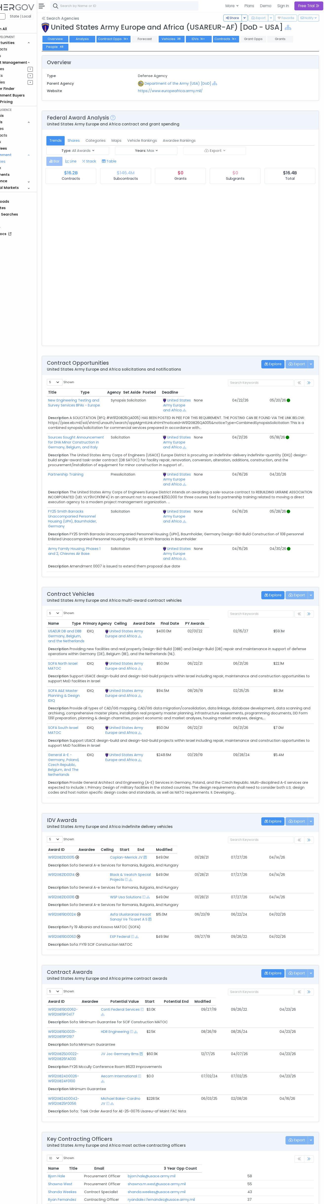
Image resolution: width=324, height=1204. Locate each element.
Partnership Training (88, 469)
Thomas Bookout (85, 1144)
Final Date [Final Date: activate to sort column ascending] (274, 598)
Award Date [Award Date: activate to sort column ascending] (248, 598)
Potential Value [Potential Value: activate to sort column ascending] (211, 947)
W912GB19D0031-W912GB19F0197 (98, 972)
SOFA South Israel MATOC (93, 698)
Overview (77, 39)
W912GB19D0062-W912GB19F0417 (98, 955)
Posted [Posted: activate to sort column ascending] (279, 392)
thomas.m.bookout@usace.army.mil (203, 1144)
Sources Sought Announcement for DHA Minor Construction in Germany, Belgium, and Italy (111, 440)
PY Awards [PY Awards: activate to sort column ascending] (299, 598)
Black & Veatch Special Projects (140, 830)
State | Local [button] (43, 16)
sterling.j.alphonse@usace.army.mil (202, 1136)
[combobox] (147, 6)
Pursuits (18, 75)
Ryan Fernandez (85, 1120)
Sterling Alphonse (86, 1136)
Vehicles (18, 128)
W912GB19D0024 (84, 865)
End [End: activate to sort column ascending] (267, 805)
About (70, 1196)
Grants (17, 55)
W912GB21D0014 (84, 830)
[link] (309, 383)
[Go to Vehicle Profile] (99, 812)
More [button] (231, 5)
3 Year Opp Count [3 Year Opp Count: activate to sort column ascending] (279, 1089)
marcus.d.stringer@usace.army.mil (202, 1151)
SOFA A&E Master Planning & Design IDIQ (106, 661)
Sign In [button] (283, 5)
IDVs (221, 39)
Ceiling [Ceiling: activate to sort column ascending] (224, 598)
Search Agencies (83, 18)
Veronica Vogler (85, 1167)
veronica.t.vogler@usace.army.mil (201, 1167)
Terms (103, 1196)
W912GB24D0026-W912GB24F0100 (100, 1006)
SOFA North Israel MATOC (92, 633)
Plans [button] (249, 5)
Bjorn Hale (79, 1097)
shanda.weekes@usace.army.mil (200, 1112)
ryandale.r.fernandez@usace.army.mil (205, 1120)
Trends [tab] (78, 140)
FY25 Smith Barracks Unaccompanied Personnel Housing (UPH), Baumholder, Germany (120, 504)
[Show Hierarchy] (310, 27)
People (17, 167)
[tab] (77, 161)
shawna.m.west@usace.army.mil (200, 1105)
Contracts (20, 49)
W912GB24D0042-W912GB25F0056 (100, 1024)
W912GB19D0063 (84, 882)
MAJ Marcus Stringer (88, 1151)
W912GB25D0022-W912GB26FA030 (100, 989)
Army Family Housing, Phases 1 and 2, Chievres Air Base (118, 528)
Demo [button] (265, 5)
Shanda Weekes (85, 1112)
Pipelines (19, 68)
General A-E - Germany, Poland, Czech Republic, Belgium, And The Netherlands (105, 728)
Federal (15, 16)
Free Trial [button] (308, 5)
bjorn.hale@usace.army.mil (195, 1097)
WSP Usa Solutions (128, 847)
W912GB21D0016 (84, 847)
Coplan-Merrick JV (128, 812)
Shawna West (83, 1105)
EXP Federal (122, 882)
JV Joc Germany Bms (154, 989)
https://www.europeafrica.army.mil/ (185, 90)
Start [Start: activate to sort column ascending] (248, 805)
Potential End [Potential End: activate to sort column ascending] (267, 947)
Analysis (104, 39)
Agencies (19, 161)
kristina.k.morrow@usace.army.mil (201, 1128)
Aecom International (153, 1006)
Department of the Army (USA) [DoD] (192, 83)
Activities (19, 82)
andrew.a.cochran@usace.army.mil (203, 1159)
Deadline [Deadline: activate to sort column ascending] (300, 392)
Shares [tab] (96, 140)
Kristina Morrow (84, 1128)
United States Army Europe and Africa (223, 403)
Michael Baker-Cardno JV (157, 1024)
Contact (86, 1196)
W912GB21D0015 (84, 812)
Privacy (118, 1196)
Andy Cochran (83, 1159)
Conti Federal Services (154, 955)
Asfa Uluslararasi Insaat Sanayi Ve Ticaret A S (151, 865)
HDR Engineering (149, 972)
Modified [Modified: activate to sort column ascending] (295, 805)
